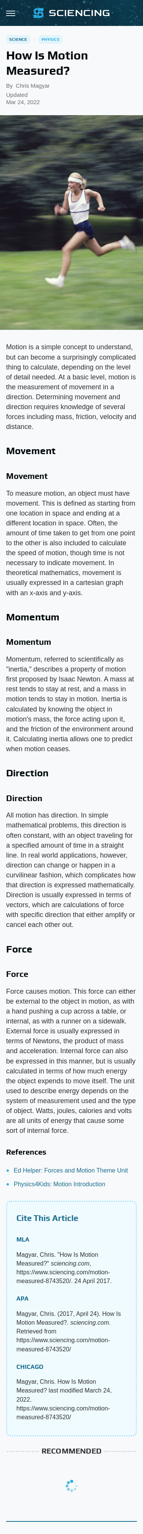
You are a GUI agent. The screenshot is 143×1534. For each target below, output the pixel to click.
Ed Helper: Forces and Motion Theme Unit (71, 1170)
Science (18, 39)
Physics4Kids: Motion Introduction (59, 1184)
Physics (50, 39)
